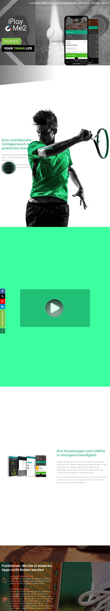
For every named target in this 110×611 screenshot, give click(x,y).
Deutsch (105, 3)
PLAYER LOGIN (47, 3)
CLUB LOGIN (34, 3)
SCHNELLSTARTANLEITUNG (65, 3)
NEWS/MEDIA (84, 3)
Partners (95, 3)
